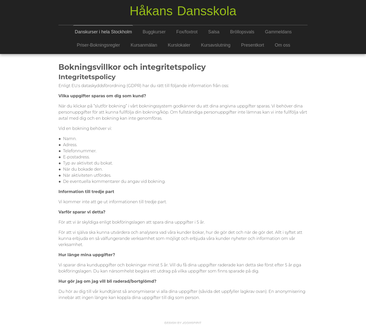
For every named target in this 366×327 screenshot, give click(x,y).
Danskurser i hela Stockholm (103, 31)
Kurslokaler (179, 45)
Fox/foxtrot (186, 31)
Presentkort (252, 45)
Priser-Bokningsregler (98, 45)
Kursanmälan (144, 45)
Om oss (282, 45)
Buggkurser (154, 31)
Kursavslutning (216, 45)
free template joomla (183, 323)
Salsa (213, 31)
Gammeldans (278, 31)
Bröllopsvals (242, 31)
